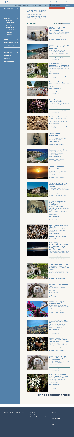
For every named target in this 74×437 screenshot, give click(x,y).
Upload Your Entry (57, 7)
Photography (9, 34)
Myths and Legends (11, 29)
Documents (9, 25)
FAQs (53, 424)
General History (10, 27)
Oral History (9, 32)
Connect (33, 5)
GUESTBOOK (55, 413)
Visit (39, 5)
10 (59, 395)
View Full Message (55, 36)
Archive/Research (10, 22)
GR (50, 1)
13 (63, 395)
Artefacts (8, 24)
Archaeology (9, 20)
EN (48, 1)
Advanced (68, 5)
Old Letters (9, 30)
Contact (32, 413)
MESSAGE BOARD (56, 418)
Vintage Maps (9, 36)
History (29, 14)
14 (66, 395)
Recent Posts (17, 5)
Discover (25, 5)
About (45, 5)
